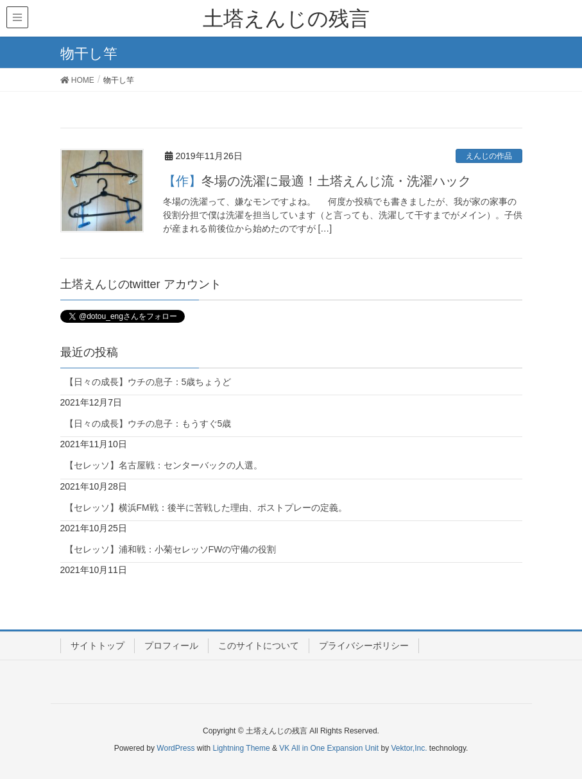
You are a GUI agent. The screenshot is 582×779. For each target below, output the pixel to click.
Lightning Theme (241, 748)
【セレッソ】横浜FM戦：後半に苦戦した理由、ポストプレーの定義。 (206, 507)
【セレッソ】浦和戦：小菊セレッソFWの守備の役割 (171, 549)
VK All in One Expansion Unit (329, 748)
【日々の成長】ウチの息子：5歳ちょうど (148, 382)
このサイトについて (258, 645)
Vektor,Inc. (409, 748)
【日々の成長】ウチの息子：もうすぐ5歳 (148, 423)
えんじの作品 (489, 155)
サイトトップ (97, 645)
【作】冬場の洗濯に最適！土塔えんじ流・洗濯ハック (317, 181)
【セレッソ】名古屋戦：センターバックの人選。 (163, 465)
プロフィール (171, 645)
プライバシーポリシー (364, 645)
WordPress (175, 748)
